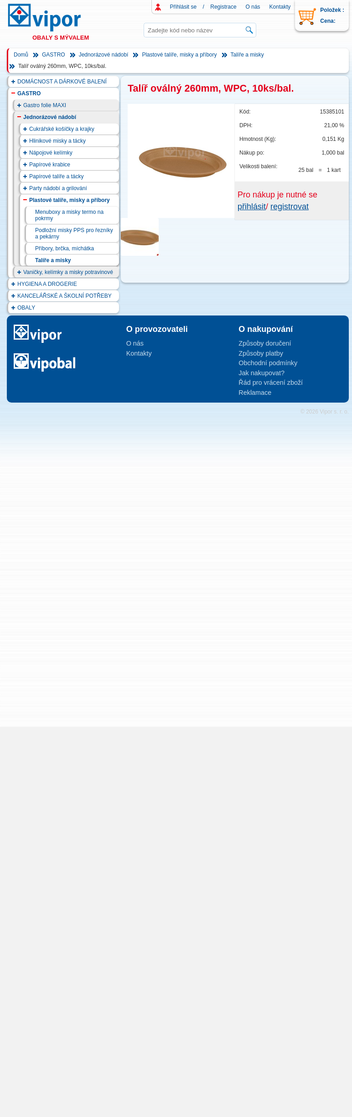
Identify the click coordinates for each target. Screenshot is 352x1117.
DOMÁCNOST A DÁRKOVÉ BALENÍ (62, 81)
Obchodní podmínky (267, 363)
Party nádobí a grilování (58, 188)
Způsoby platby (260, 353)
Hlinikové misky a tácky (57, 141)
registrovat (289, 206)
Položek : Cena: (332, 15)
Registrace (223, 7)
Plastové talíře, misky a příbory (179, 55)
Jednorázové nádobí (104, 55)
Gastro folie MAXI (44, 105)
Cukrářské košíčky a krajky (61, 129)
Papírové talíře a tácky (56, 176)
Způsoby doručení (264, 343)
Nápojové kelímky (50, 153)
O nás (253, 7)
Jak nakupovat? (261, 373)
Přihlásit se (183, 7)
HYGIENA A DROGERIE (47, 284)
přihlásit (252, 206)
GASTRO (53, 55)
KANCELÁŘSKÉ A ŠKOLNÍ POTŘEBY (64, 296)
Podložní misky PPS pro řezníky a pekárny (74, 233)
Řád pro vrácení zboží (270, 382)
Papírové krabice (49, 164)
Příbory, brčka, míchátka (64, 248)
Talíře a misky (247, 55)
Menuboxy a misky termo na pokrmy (69, 215)
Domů (21, 55)
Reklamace (254, 392)
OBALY (26, 308)
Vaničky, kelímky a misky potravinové (68, 272)
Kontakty (280, 7)
